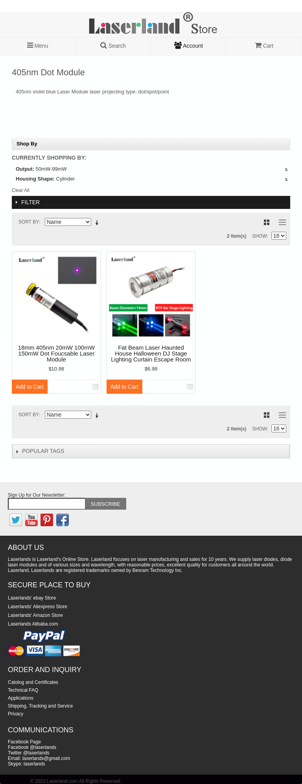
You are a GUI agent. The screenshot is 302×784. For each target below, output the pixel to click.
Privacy (15, 714)
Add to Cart (30, 387)
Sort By (28, 222)
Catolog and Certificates (33, 682)
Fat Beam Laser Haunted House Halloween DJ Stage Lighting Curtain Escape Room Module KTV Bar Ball (151, 354)
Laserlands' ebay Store (32, 598)
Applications (20, 698)
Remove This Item (286, 170)
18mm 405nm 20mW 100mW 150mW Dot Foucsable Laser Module (56, 354)
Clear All (20, 190)
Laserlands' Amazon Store (35, 615)
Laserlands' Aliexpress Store (37, 606)
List (280, 222)
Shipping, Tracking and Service (40, 706)
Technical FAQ (23, 690)
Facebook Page (24, 742)
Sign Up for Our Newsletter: (37, 495)
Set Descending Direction (98, 223)
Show (259, 236)
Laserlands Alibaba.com (33, 624)
